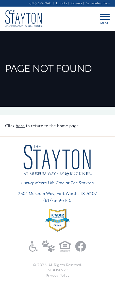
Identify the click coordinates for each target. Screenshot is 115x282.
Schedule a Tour (98, 3)
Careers (77, 3)
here (20, 125)
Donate (61, 3)
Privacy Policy (58, 275)
